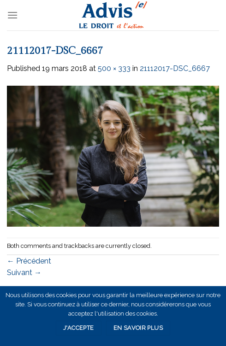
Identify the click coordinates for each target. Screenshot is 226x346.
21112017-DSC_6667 (175, 68)
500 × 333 (114, 68)
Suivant (24, 272)
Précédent (29, 261)
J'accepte (78, 327)
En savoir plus (138, 327)
